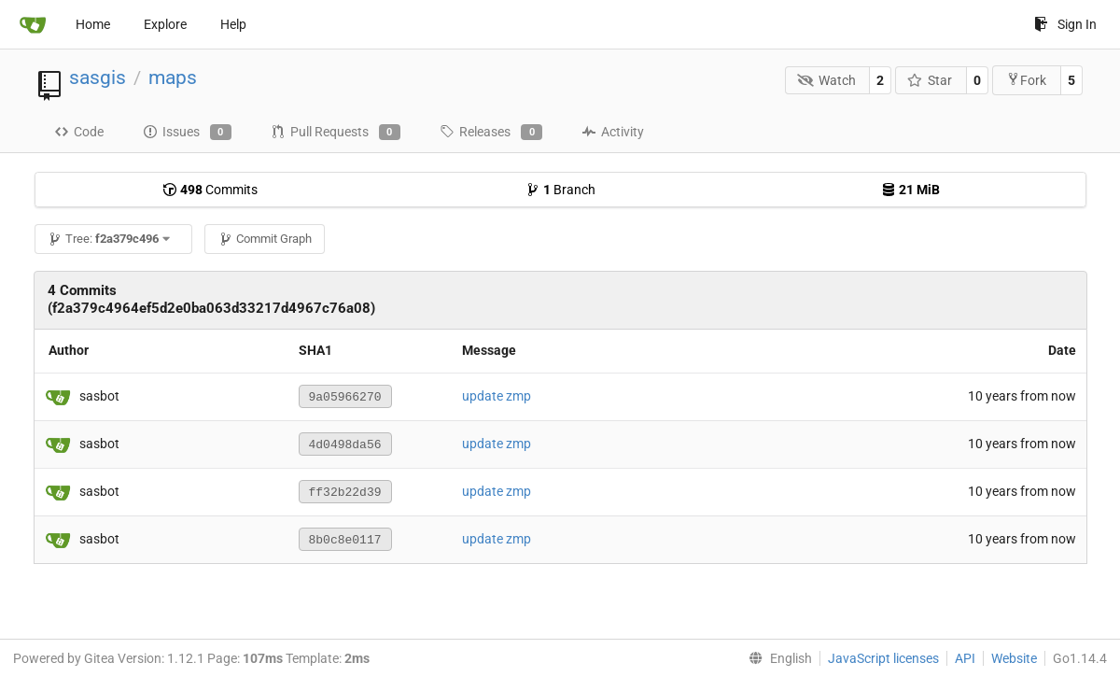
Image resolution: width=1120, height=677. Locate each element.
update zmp (496, 395)
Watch (826, 80)
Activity (612, 131)
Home (93, 24)
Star (930, 80)
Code (79, 131)
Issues (187, 132)
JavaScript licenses (883, 658)
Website (1014, 658)
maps (172, 77)
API (965, 658)
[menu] (776, 658)
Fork (1026, 80)
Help (233, 24)
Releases (491, 132)
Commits (210, 189)
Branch (560, 189)
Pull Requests (335, 132)
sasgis (97, 77)
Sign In (1065, 24)
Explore (165, 24)
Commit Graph (265, 239)
